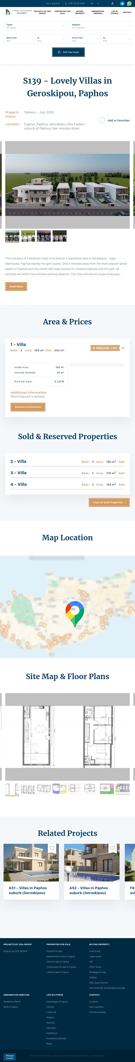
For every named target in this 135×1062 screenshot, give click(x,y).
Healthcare (51, 1033)
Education (51, 1028)
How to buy (94, 951)
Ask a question (53, 3)
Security (50, 1023)
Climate (50, 1007)
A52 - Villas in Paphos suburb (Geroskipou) (88, 890)
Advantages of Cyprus (57, 1001)
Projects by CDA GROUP (42, 12)
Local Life (51, 1012)
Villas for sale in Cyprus (57, 962)
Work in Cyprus (11, 1007)
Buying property (80, 12)
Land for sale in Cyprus (57, 972)
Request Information (28, 407)
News (49, 1044)
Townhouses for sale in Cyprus (61, 967)
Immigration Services (98, 12)
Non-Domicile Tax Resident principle (107, 988)
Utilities (93, 977)
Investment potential (56, 1038)
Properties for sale (62, 12)
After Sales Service (98, 983)
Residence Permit (12, 1001)
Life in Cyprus (114, 12)
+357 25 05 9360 (75, 3)
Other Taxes (95, 967)
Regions (50, 1017)
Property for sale (54, 951)
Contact (127, 12)
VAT (91, 962)
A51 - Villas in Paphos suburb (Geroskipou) (28, 890)
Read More (16, 286)
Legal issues (95, 956)
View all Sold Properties (108, 502)
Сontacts (93, 1001)
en (92, 3)
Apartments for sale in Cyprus (60, 956)
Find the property (97, 1012)
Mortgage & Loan (97, 972)
